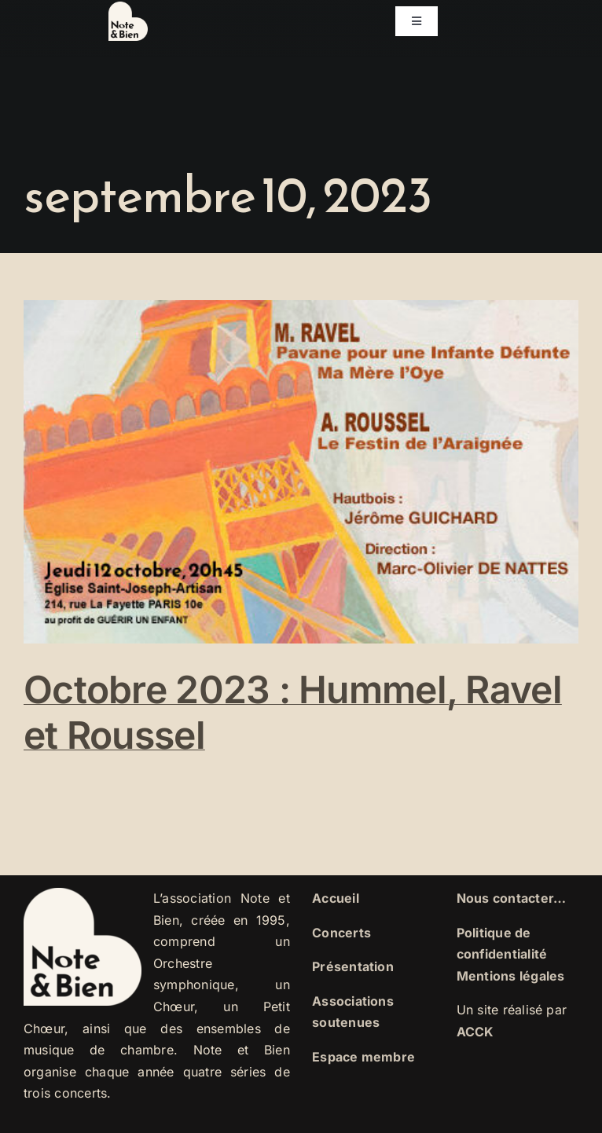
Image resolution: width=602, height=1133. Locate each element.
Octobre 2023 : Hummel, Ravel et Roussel (293, 712)
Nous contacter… (512, 898)
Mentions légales (511, 976)
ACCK (475, 1032)
